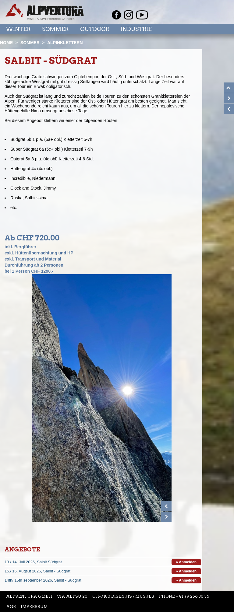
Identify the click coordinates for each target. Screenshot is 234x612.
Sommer (55, 29)
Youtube (142, 14)
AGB (11, 606)
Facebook (116, 14)
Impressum (34, 606)
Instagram (128, 14)
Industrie (136, 29)
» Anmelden (186, 562)
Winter (18, 29)
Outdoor (94, 29)
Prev (166, 506)
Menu (216, 29)
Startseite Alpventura (44, 12)
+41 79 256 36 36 (192, 596)
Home (6, 42)
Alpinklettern (65, 42)
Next (166, 517)
